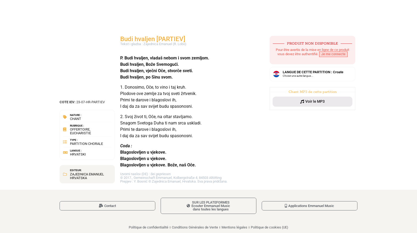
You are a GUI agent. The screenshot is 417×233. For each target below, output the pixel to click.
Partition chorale (86, 144)
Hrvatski (78, 154)
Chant (75, 119)
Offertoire (80, 129)
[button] (312, 102)
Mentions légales (234, 227)
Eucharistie (80, 133)
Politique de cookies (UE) (269, 227)
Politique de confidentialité (148, 227)
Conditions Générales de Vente (195, 227)
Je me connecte (333, 54)
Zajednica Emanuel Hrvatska (87, 176)
